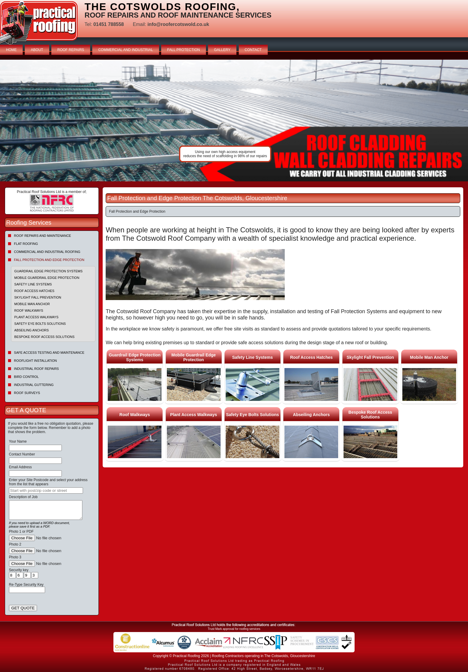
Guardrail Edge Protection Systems (48, 271)
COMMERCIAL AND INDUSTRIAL (125, 50)
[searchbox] (46, 490)
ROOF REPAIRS (70, 50)
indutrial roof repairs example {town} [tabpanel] (234, 120)
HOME (11, 50)
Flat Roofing (26, 243)
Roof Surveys (27, 393)
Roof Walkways (28, 310)
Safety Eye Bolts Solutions (40, 323)
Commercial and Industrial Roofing (47, 252)
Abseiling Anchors (31, 330)
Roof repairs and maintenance (42, 235)
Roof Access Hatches (34, 291)
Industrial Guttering (34, 385)
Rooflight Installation (35, 360)
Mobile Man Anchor (32, 304)
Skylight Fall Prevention (37, 297)
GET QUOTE (23, 608)
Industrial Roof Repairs (36, 368)
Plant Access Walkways (36, 317)
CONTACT (253, 50)
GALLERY (222, 50)
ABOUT (37, 50)
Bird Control (26, 377)
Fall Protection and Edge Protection (49, 260)
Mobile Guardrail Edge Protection (46, 277)
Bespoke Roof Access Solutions (44, 337)
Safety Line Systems (33, 284)
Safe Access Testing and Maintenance (49, 352)
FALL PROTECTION (183, 50)
